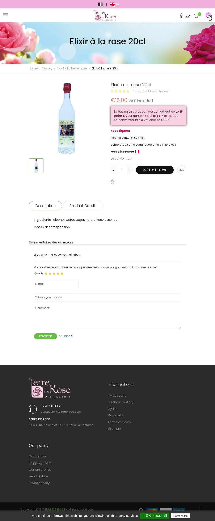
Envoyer (45, 336)
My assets (115, 415)
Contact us (38, 456)
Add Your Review (156, 91)
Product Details (83, 205)
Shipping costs (40, 463)
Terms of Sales (119, 422)
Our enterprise (40, 469)
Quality (38, 273)
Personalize (180, 515)
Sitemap (114, 428)
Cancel (68, 336)
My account (117, 395)
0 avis (137, 91)
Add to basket (154, 169)
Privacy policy (39, 483)
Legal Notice (38, 476)
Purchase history (120, 402)
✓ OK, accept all (154, 515)
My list (112, 409)
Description (45, 205)
